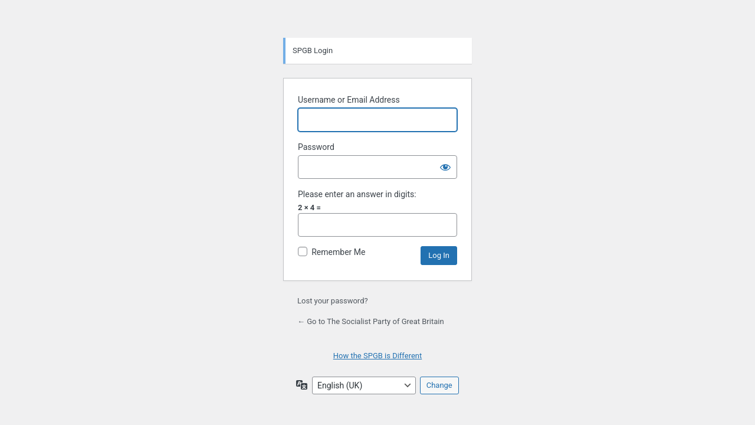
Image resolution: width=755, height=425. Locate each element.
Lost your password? (332, 300)
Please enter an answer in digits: (357, 194)
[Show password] (445, 167)
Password (316, 147)
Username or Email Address (349, 99)
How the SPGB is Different (377, 355)
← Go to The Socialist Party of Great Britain (370, 321)
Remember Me (338, 252)
